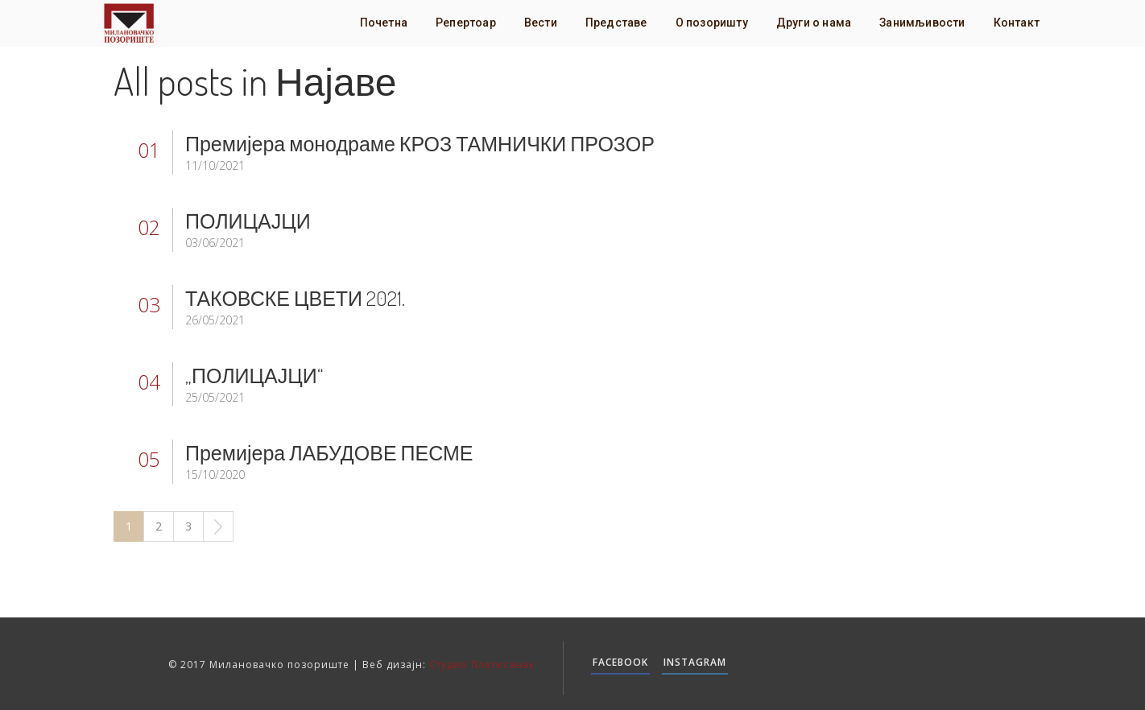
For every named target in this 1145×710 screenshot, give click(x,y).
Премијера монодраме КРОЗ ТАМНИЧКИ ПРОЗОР (420, 143)
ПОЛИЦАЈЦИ (248, 220)
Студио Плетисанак (482, 664)
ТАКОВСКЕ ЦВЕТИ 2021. (295, 298)
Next (218, 526)
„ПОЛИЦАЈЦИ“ (254, 375)
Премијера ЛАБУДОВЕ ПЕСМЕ (329, 452)
